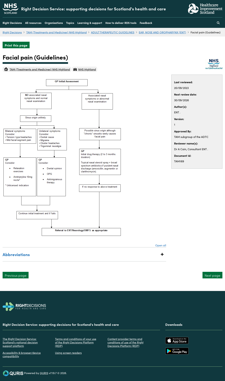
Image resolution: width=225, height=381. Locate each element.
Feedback (146, 22)
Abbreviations (81, 254)
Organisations (54, 22)
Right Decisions (12, 22)
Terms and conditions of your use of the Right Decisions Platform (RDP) (75, 342)
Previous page (15, 275)
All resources (33, 22)
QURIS (44, 373)
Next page (212, 275)
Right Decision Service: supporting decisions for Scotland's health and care (93, 8)
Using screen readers (68, 352)
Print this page (16, 45)
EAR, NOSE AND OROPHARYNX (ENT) (162, 32)
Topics (70, 22)
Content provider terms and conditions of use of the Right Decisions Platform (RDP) (125, 342)
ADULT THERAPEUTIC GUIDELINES (112, 32)
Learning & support (89, 22)
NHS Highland (84, 69)
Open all (160, 245)
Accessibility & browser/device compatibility (22, 354)
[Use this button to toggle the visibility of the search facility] (218, 22)
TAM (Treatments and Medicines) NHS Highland (56, 32)
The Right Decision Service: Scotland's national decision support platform (20, 342)
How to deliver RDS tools (120, 22)
